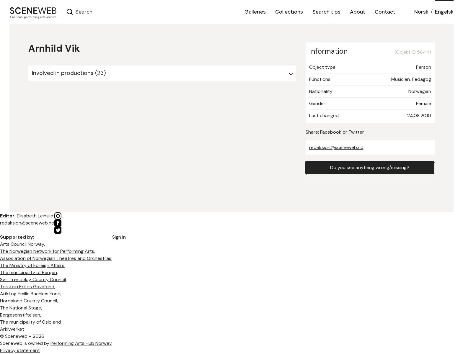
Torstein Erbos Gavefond (27, 286)
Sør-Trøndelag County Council (33, 279)
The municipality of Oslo (26, 322)
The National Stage (20, 308)
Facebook (330, 132)
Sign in (119, 237)
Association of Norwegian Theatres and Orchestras (55, 258)
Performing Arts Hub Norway (81, 343)
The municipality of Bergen (28, 272)
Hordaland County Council (28, 301)
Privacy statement (20, 350)
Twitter (356, 132)
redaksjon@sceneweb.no (336, 147)
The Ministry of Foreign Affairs (32, 265)
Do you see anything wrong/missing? (369, 167)
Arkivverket (12, 329)
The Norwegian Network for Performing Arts (47, 251)
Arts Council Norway (22, 244)
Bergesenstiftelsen (20, 315)
